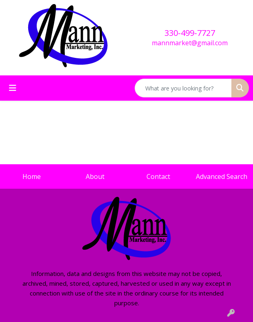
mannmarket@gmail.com (190, 42)
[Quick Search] (183, 88)
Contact (158, 176)
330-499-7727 (189, 32)
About (95, 176)
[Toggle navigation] (12, 88)
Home (31, 176)
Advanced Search (221, 176)
